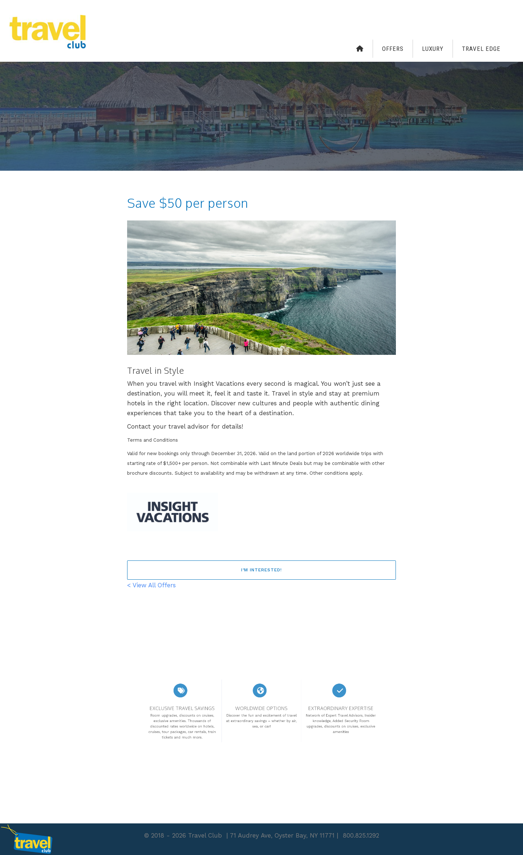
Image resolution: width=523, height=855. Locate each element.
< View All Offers (151, 585)
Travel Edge (481, 48)
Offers (393, 48)
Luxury (432, 48)
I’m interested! (261, 569)
